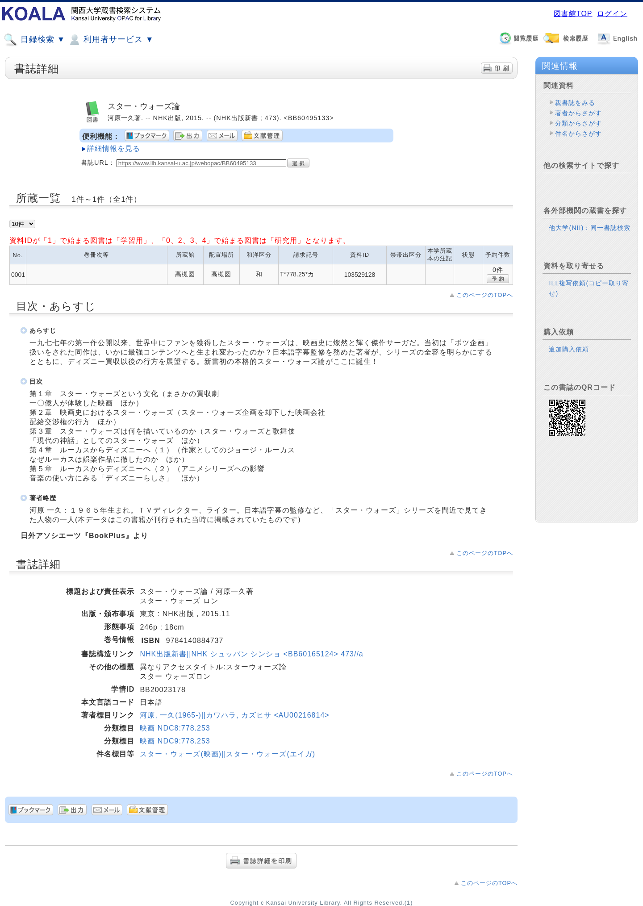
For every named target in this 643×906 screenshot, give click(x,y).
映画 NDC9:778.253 (175, 741)
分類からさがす (578, 123)
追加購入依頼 (569, 349)
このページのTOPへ (484, 295)
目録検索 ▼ (34, 39)
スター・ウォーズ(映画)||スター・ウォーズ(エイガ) (227, 754)
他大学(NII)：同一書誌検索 (589, 227)
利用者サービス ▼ (110, 39)
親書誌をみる (575, 102)
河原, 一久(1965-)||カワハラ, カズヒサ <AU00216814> (234, 715)
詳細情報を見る (113, 148)
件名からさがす (578, 133)
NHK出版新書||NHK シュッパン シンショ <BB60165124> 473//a (251, 654)
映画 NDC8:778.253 (175, 728)
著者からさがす (578, 113)
